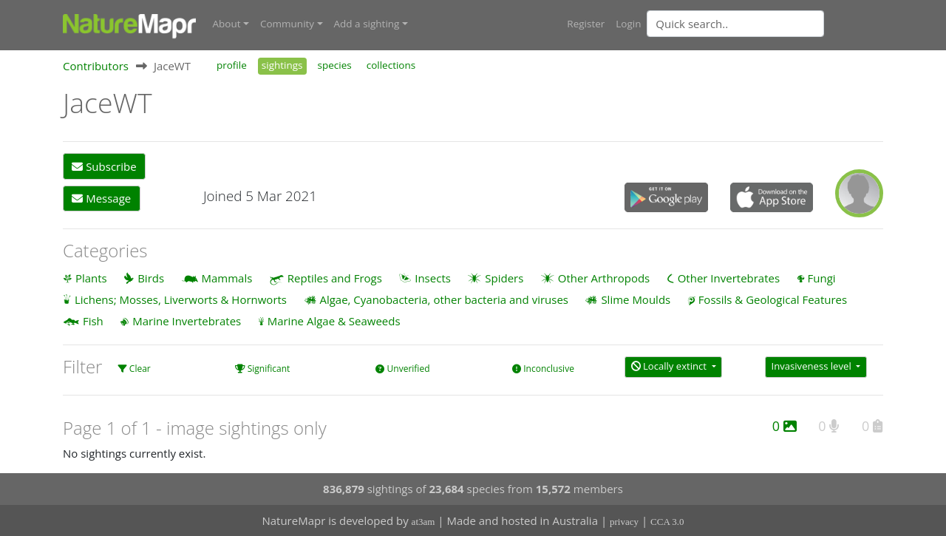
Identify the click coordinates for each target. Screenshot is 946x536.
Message (101, 198)
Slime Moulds (635, 299)
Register (586, 23)
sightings (282, 65)
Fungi (822, 278)
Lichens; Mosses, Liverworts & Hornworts (181, 299)
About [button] (227, 23)
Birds (150, 278)
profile (232, 65)
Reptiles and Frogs (334, 278)
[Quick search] (735, 23)
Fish (93, 320)
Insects (433, 278)
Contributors (96, 65)
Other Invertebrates (729, 278)
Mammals (227, 278)
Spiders (504, 278)
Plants (91, 278)
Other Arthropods (604, 278)
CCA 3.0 (667, 521)
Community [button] (287, 23)
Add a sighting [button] (367, 23)
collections (391, 65)
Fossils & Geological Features (773, 299)
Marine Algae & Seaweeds (334, 320)
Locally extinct (670, 366)
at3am (423, 521)
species (335, 65)
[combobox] (765, 23)
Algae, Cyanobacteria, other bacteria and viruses (443, 299)
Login (628, 23)
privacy (624, 521)
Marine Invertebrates (186, 320)
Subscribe (104, 166)
